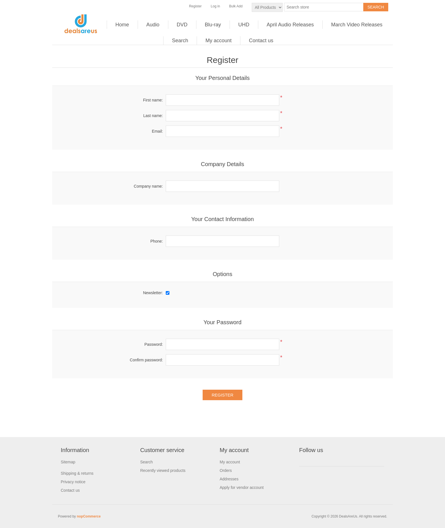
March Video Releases (357, 24)
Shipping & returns (77, 473)
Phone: (156, 241)
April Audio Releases (290, 24)
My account (218, 40)
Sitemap (68, 462)
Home (122, 24)
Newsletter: (153, 292)
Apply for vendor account (242, 487)
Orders (226, 470)
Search (180, 40)
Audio (152, 24)
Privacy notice (73, 482)
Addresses (229, 479)
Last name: (153, 115)
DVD (182, 24)
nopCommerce (89, 516)
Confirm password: (146, 360)
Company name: (148, 186)
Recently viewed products (163, 470)
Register (195, 6)
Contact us (261, 40)
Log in (215, 6)
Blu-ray (213, 24)
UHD (243, 24)
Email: (157, 131)
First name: (153, 100)
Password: (153, 344)
